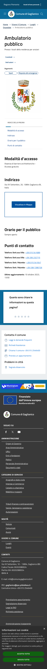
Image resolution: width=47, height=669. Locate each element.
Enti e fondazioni (13, 455)
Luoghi (33, 24)
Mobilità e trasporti (14, 491)
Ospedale (7, 27)
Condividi (10, 57)
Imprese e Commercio (15, 483)
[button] (23, 665)
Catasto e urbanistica (15, 487)
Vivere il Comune (19, 24)
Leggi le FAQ (11, 607)
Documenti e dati (13, 467)
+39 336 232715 (33, 257)
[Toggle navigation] (5, 13)
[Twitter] (12, 431)
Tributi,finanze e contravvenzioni (20, 503)
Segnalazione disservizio (16, 603)
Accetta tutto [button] (23, 654)
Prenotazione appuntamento (18, 599)
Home (5, 24)
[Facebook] (6, 431)
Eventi (8, 547)
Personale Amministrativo (17, 463)
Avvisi (8, 532)
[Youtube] (19, 431)
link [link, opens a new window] (10, 649)
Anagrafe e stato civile (15, 479)
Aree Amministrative (15, 447)
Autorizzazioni (12, 511)
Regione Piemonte (11, 4)
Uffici (8, 451)
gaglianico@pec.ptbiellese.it (18, 585)
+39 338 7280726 (34, 267)
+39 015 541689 (33, 252)
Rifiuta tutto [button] (23, 660)
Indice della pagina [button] (16, 122)
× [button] (44, 629)
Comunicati (10, 528)
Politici (9, 459)
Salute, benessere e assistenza (19, 507)
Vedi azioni (11, 62)
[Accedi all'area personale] (31, 4)
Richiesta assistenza (14, 611)
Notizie (9, 524)
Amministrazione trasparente (18, 623)
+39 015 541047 (33, 262)
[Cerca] (41, 13)
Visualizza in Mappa (23, 204)
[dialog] (23, 647)
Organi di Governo (13, 443)
